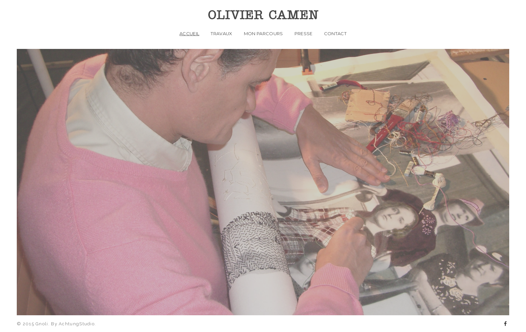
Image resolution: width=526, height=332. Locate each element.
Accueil (189, 33)
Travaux (221, 33)
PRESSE (304, 33)
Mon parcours (263, 33)
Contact (335, 33)
